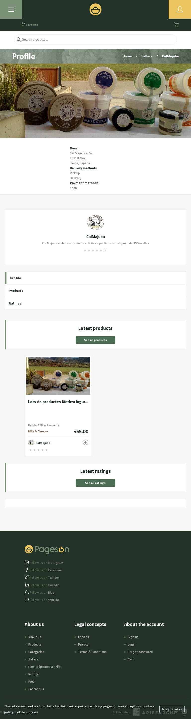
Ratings (15, 303)
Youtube (45, 599)
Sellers (147, 56)
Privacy (83, 644)
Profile (15, 277)
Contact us (36, 688)
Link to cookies (26, 712)
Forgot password (140, 651)
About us (34, 636)
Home (128, 56)
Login (132, 644)
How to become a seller (45, 666)
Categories (36, 651)
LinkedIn (44, 584)
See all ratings (95, 482)
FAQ (31, 681)
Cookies (83, 636)
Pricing (33, 674)
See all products (95, 340)
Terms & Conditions (92, 651)
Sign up (133, 636)
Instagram (46, 562)
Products (16, 290)
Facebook (45, 570)
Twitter (44, 577)
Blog (42, 592)
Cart (131, 659)
